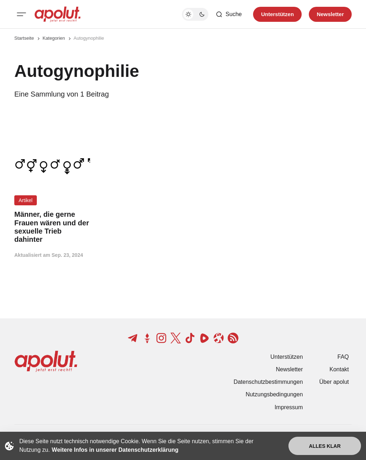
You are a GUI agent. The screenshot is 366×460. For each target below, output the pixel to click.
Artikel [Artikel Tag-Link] (26, 200)
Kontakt (339, 369)
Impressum (288, 407)
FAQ (343, 357)
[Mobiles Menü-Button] (21, 14)
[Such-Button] (229, 14)
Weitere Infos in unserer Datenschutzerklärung (115, 450)
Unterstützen (287, 357)
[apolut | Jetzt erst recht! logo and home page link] (57, 14)
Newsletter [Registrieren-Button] (330, 14)
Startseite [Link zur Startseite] (24, 38)
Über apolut (334, 382)
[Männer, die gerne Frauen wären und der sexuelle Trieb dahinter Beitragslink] (52, 227)
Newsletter (289, 369)
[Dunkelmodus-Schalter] (195, 14)
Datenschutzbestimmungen (268, 382)
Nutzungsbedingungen (274, 394)
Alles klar (325, 446)
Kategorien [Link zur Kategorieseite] (54, 38)
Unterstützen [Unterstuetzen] (277, 14)
